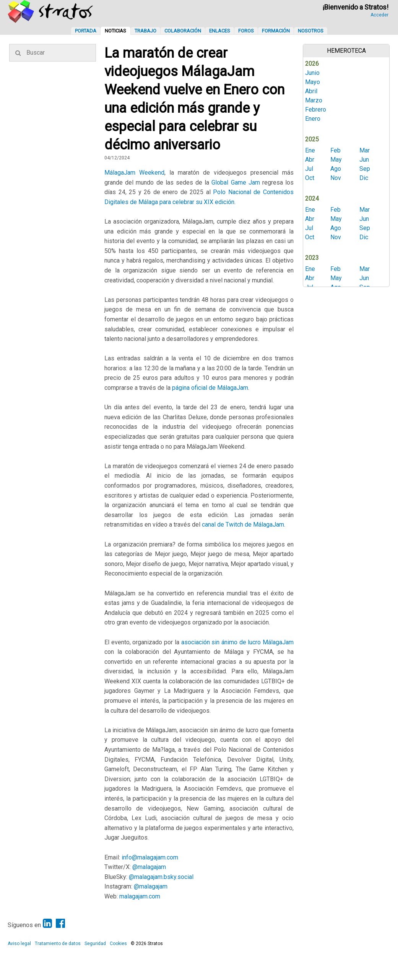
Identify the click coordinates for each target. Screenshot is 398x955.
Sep (364, 168)
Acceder (379, 15)
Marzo (313, 100)
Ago (335, 168)
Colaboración (182, 31)
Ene (310, 150)
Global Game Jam (235, 182)
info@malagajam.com (150, 857)
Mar (364, 150)
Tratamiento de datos (58, 943)
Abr (309, 159)
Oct (309, 178)
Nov (335, 178)
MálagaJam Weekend (134, 172)
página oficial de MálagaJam (210, 387)
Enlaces (219, 31)
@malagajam (149, 867)
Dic (363, 178)
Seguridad (95, 943)
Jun (364, 159)
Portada (85, 31)
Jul (309, 168)
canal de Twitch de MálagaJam (243, 524)
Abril (311, 91)
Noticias (115, 31)
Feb (335, 150)
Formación (276, 31)
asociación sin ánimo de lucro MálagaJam (237, 642)
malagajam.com (139, 896)
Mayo (312, 82)
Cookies (118, 943)
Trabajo (145, 31)
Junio (312, 72)
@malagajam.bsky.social (161, 876)
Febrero (315, 109)
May (336, 159)
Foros (246, 31)
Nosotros (310, 31)
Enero (312, 118)
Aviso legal (19, 943)
